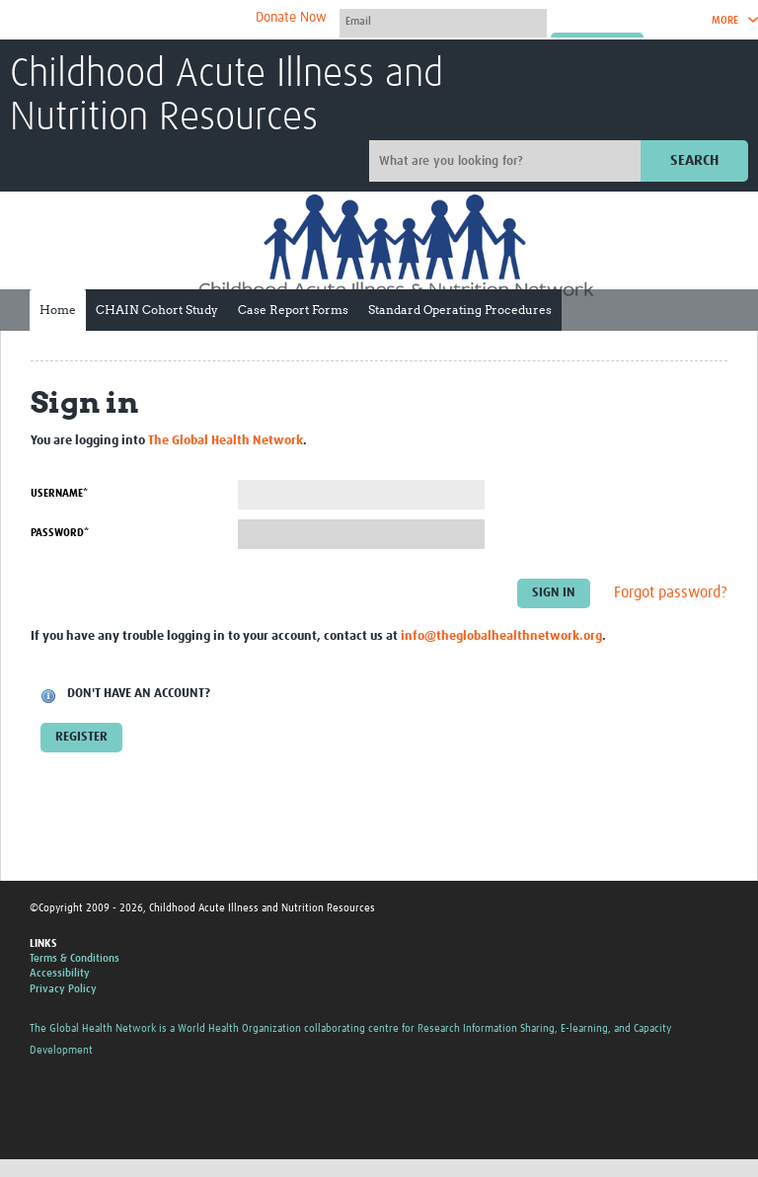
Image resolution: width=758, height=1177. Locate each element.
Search (694, 160)
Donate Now (291, 18)
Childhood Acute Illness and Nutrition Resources (226, 96)
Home (57, 309)
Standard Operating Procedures (460, 309)
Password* (60, 532)
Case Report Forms (293, 309)
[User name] (443, 21)
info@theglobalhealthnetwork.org (501, 636)
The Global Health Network (157, 20)
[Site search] (507, 161)
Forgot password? (670, 592)
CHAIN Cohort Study (157, 309)
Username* (59, 493)
